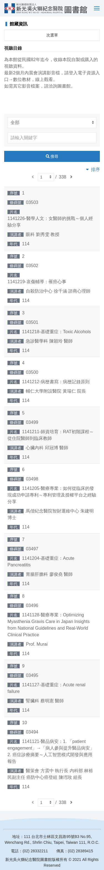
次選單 (52, 35)
